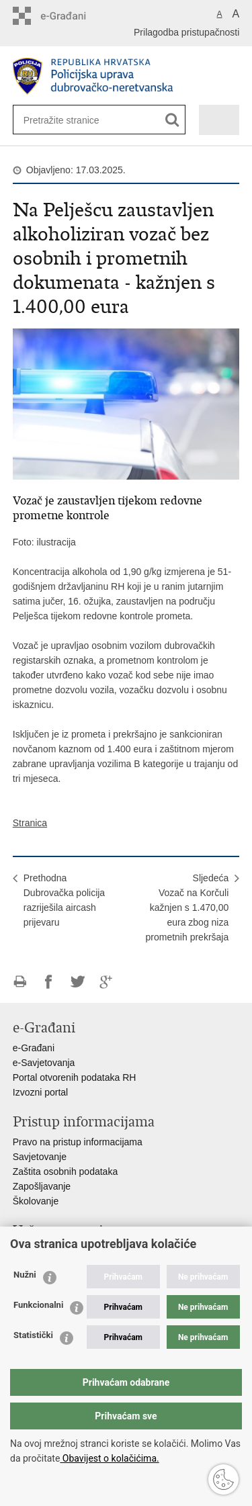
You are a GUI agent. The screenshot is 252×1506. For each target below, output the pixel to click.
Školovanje (36, 1201)
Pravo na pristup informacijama (77, 1142)
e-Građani (33, 1048)
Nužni (24, 1275)
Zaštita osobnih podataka (65, 1171)
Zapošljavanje (42, 1186)
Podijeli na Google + (106, 982)
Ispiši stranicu (20, 982)
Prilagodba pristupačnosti (186, 32)
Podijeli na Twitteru (78, 982)
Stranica (30, 822)
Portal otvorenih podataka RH (74, 1077)
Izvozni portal (40, 1092)
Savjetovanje (40, 1156)
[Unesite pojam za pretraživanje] (67, 120)
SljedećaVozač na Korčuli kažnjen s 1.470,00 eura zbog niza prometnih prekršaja (187, 907)
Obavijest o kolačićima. (109, 1458)
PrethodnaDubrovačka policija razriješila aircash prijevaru (64, 900)
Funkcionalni (38, 1305)
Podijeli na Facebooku (49, 982)
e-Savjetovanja (44, 1062)
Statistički (33, 1335)
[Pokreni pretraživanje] (172, 120)
